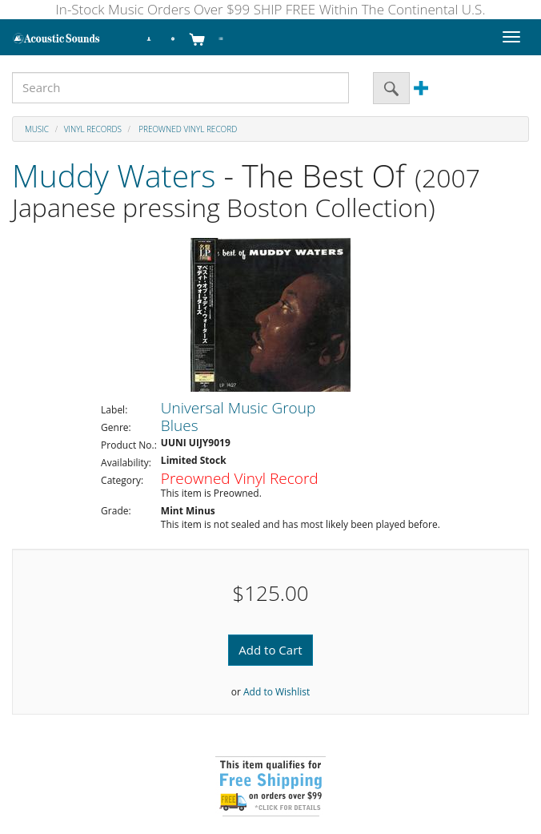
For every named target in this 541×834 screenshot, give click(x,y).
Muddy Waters (113, 175)
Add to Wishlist (276, 692)
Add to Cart (270, 650)
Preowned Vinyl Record (187, 129)
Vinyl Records (93, 129)
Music (37, 129)
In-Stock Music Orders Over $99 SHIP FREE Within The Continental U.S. (271, 9)
